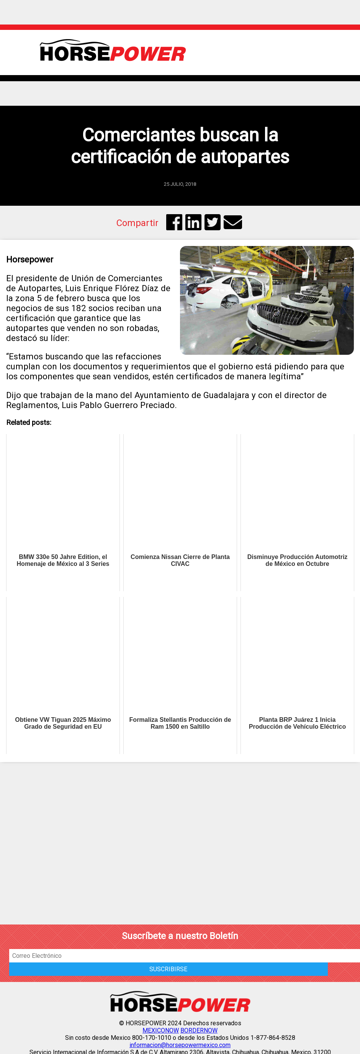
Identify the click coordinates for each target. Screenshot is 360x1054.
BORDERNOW (199, 1030)
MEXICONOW (160, 1030)
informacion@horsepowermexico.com (180, 1045)
